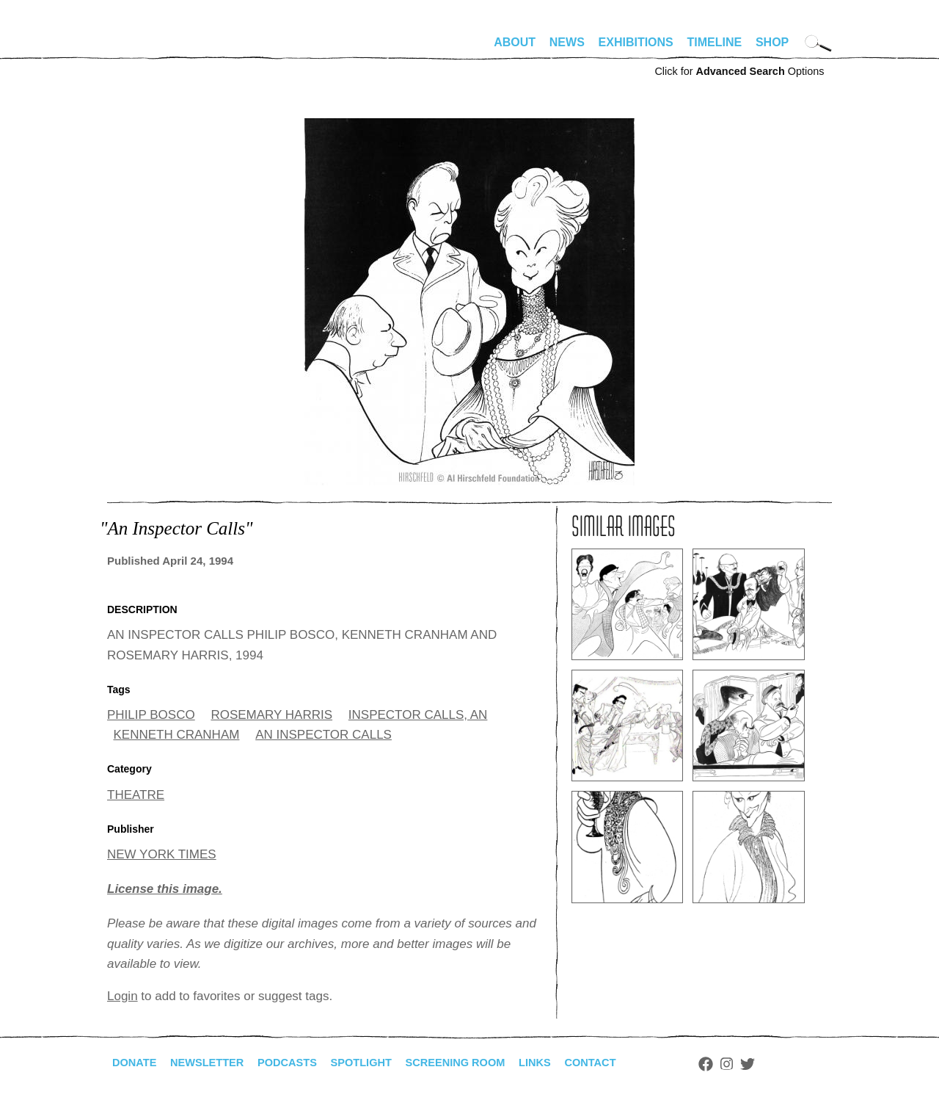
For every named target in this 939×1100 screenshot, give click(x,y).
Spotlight (382, 1063)
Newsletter (215, 1063)
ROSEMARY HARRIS (271, 715)
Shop (772, 42)
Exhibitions (636, 42)
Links (570, 1063)
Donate (136, 1063)
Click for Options (739, 71)
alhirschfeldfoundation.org (151, 48)
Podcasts (302, 1063)
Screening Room (483, 1063)
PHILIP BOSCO (151, 715)
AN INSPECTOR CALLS (323, 735)
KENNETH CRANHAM (177, 735)
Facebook (747, 1064)
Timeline (714, 42)
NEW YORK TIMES (161, 854)
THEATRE (135, 795)
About (515, 42)
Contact (630, 1063)
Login (122, 996)
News (567, 42)
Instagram (768, 1064)
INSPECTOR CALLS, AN (418, 715)
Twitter (789, 1064)
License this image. (164, 889)
